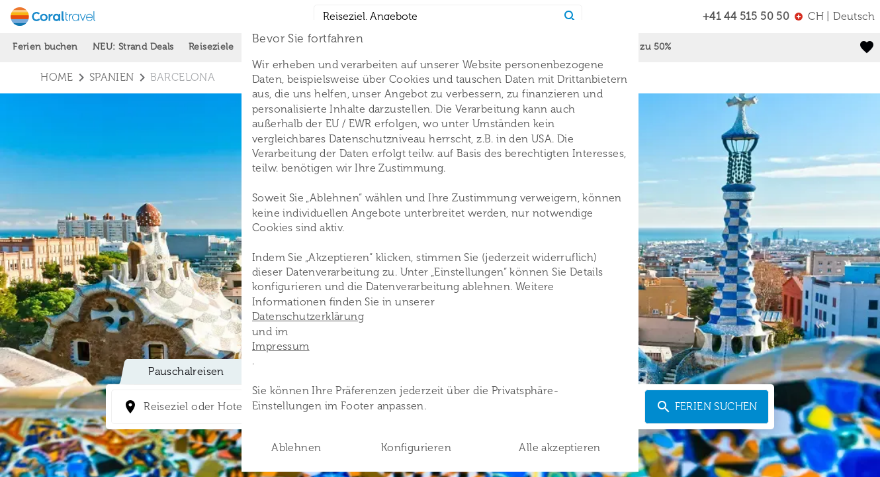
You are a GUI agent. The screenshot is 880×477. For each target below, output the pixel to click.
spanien (111, 77)
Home (56, 77)
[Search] (570, 17)
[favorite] (867, 47)
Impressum (281, 346)
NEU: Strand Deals (133, 46)
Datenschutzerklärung (308, 316)
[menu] (835, 16)
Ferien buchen (45, 46)
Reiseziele (211, 46)
